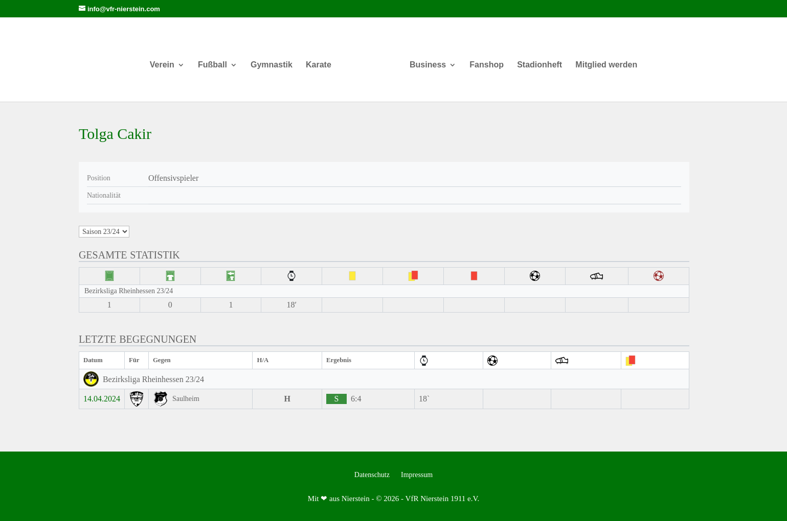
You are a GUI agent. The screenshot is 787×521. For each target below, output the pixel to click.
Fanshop (483, 60)
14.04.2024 (101, 398)
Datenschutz (372, 475)
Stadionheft (535, 60)
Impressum (417, 475)
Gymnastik (276, 60)
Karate (322, 60)
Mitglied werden (603, 60)
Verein (165, 60)
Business (424, 60)
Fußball (216, 60)
